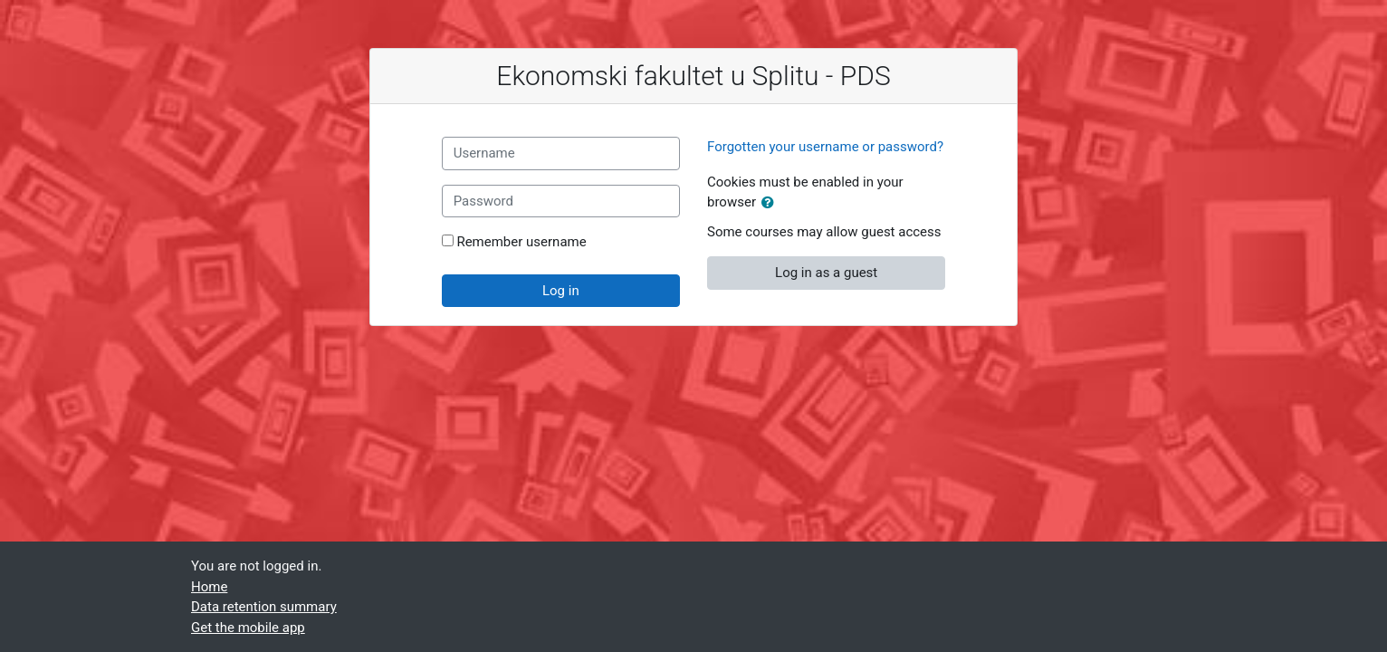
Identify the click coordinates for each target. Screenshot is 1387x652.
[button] (771, 203)
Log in (560, 291)
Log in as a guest (826, 272)
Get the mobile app (248, 627)
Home (209, 587)
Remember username (521, 242)
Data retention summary (264, 607)
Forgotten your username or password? (825, 147)
